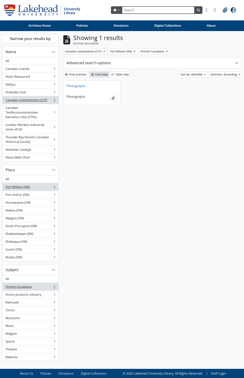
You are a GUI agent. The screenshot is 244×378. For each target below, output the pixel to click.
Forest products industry (30, 295)
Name (11, 51)
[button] (208, 10)
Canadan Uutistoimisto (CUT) (30, 101)
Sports (30, 342)
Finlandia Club (30, 93)
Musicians (30, 319)
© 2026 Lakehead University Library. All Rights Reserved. (163, 373)
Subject (12, 269)
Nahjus (30, 85)
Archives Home (40, 25)
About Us (26, 373)
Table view (120, 74)
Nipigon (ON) (30, 219)
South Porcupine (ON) (30, 227)
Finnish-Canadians (30, 287)
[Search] (158, 10)
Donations (121, 25)
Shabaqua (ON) (30, 242)
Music (30, 327)
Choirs (30, 311)
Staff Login (218, 373)
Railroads (30, 303)
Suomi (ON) (30, 250)
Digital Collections (167, 25)
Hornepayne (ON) (30, 203)
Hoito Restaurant (30, 77)
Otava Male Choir (30, 158)
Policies (82, 25)
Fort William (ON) (30, 188)
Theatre (30, 350)
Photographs (76, 86)
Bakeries (30, 358)
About (211, 25)
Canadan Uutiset (30, 69)
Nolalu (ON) (30, 258)
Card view (99, 74)
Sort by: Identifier (192, 74)
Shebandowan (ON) (30, 234)
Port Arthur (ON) (30, 195)
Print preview (75, 74)
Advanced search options (89, 62)
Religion (30, 334)
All (7, 61)
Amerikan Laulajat (30, 150)
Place (10, 169)
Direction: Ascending (224, 74)
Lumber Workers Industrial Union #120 (30, 127)
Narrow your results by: (30, 38)
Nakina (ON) (30, 211)
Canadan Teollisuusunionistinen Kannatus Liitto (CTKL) (30, 112)
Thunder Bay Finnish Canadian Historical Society (30, 139)
